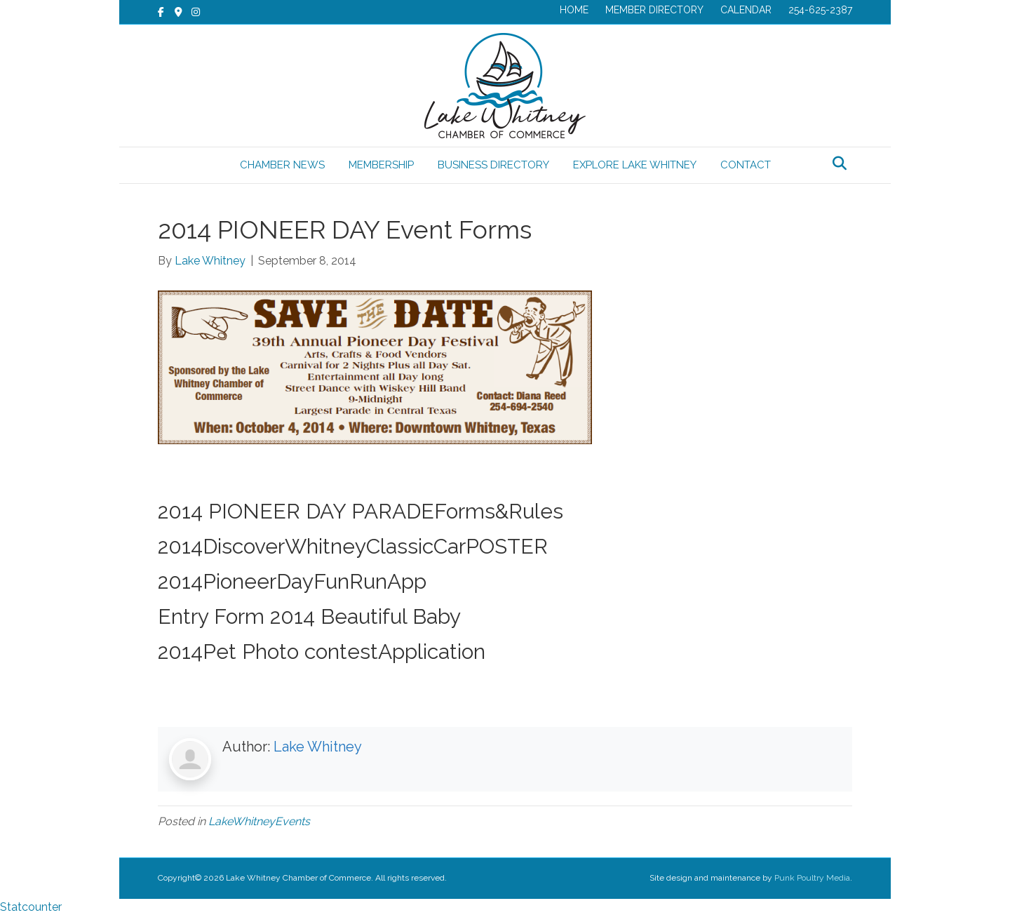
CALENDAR (746, 9)
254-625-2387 (820, 9)
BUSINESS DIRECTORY (493, 165)
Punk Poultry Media (812, 878)
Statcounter (31, 907)
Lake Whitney (318, 746)
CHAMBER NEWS (282, 165)
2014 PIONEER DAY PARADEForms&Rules (360, 511)
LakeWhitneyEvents (259, 821)
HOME (574, 9)
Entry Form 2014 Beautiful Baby (309, 616)
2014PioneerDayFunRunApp (292, 581)
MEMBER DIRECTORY (654, 9)
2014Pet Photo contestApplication (321, 651)
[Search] (839, 163)
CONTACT (745, 165)
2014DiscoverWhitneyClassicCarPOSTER (353, 546)
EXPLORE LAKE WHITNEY (634, 165)
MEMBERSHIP (381, 165)
